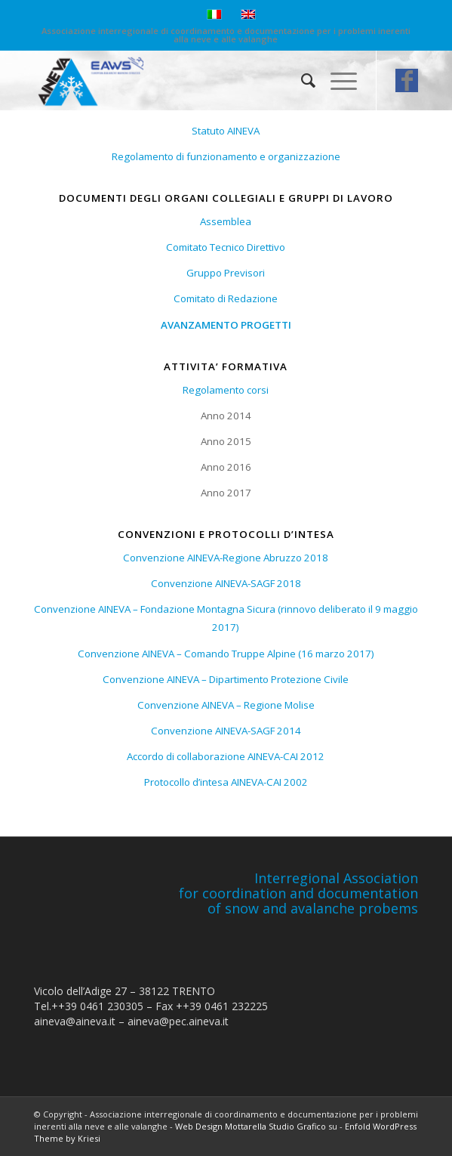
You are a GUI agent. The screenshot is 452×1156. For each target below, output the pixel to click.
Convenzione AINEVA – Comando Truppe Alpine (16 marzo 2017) (226, 653)
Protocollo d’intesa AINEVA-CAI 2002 (226, 782)
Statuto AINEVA (226, 131)
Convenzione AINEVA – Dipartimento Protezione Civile (226, 679)
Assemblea (225, 221)
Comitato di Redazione (226, 298)
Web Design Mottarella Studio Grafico (250, 1126)
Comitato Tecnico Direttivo (225, 247)
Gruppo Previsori (225, 273)
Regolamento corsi (226, 390)
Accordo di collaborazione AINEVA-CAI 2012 (225, 756)
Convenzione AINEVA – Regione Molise (226, 705)
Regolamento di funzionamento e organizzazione (226, 156)
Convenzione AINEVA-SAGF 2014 (226, 730)
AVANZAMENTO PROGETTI (226, 325)
